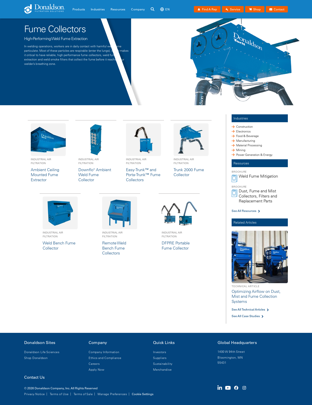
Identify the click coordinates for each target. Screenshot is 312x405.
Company (138, 9)
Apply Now (96, 369)
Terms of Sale (83, 394)
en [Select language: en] (164, 9)
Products (79, 9)
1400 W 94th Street (231, 351)
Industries (98, 9)
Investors (159, 352)
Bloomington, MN (230, 357)
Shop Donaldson (36, 357)
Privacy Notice (34, 394)
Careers (94, 363)
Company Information (104, 352)
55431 (222, 362)
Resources (118, 9)
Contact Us (34, 377)
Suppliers (160, 357)
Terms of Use (59, 394)
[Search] (152, 9)
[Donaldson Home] (47, 9)
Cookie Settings (142, 394)
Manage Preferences (112, 394)
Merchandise (162, 369)
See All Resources (244, 211)
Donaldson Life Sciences (41, 352)
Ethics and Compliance (105, 357)
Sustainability (162, 363)
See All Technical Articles (248, 309)
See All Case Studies (246, 316)
